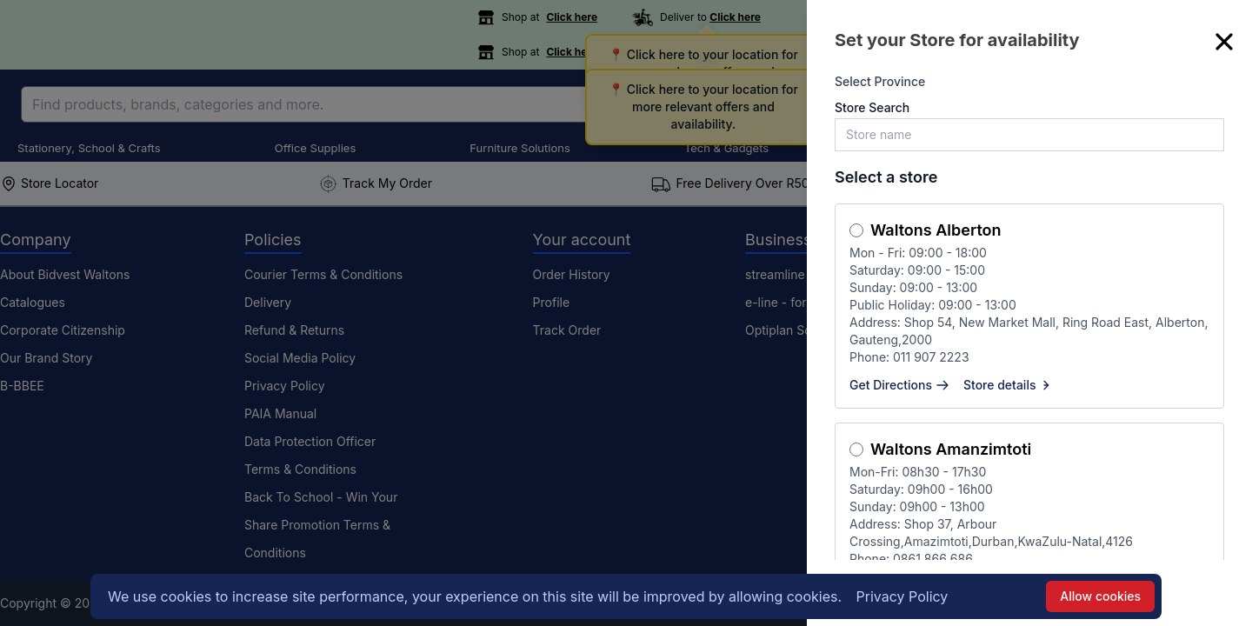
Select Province (880, 81)
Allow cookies (1100, 596)
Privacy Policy (902, 596)
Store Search (872, 107)
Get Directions (899, 384)
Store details (1008, 384)
